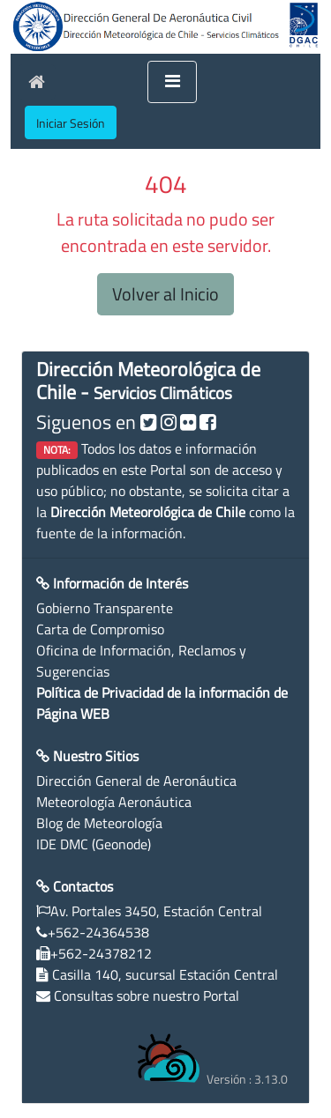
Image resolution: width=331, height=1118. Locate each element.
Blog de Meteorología (99, 822)
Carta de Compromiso (100, 629)
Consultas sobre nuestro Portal (146, 995)
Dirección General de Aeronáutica (136, 780)
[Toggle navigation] (172, 82)
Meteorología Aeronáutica (114, 801)
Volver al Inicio (165, 293)
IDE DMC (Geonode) (93, 844)
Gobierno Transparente (104, 607)
